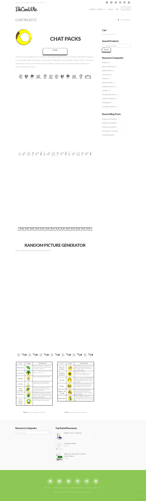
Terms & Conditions (60, 488)
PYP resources (106, 74)
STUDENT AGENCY (108, 86)
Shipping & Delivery (93, 488)
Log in (17, 2)
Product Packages (77, 488)
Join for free (34, 2)
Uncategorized (106, 102)
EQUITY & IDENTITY (108, 66)
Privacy (48, 488)
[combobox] (33, 432)
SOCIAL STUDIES (107, 82)
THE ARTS (105, 90)
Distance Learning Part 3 (109, 119)
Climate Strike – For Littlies (110, 131)
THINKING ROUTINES (109, 94)
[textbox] (33, 432)
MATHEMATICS (107, 70)
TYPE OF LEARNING (108, 98)
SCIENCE (105, 78)
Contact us (43, 2)
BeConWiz (25, 9)
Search (106, 50)
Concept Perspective (108, 135)
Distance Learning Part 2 (109, 123)
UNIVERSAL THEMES (108, 106)
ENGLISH (105, 62)
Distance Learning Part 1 (109, 127)
